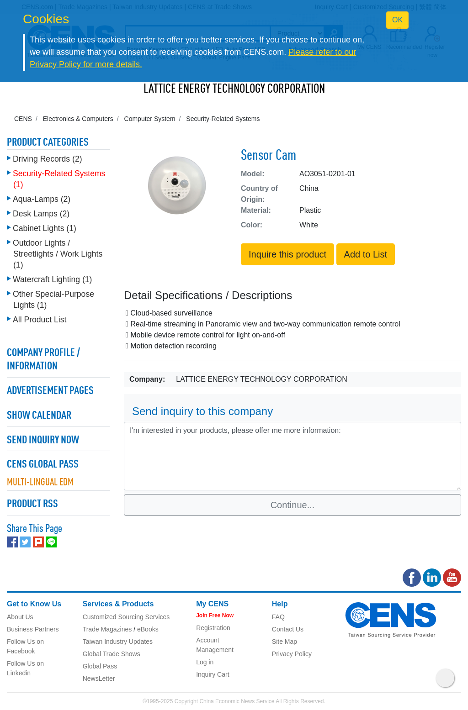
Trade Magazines (107, 629)
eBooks (148, 629)
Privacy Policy (292, 653)
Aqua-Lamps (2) (41, 199)
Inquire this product (287, 254)
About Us (20, 617)
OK (397, 20)
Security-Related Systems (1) (59, 179)
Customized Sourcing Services (126, 617)
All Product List (39, 319)
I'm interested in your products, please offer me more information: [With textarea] (292, 456)
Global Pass (100, 666)
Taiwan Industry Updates (118, 641)
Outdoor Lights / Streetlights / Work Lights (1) (57, 253)
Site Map (284, 641)
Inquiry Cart (212, 674)
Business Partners (33, 629)
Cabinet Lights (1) (44, 228)
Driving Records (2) (47, 158)
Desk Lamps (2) (41, 213)
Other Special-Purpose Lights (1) (53, 299)
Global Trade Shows (111, 653)
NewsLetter (99, 678)
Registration (213, 627)
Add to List (366, 254)
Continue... (293, 505)
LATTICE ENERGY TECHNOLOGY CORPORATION (234, 89)
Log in (204, 662)
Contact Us (287, 629)
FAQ (278, 617)
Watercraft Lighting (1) (52, 279)
